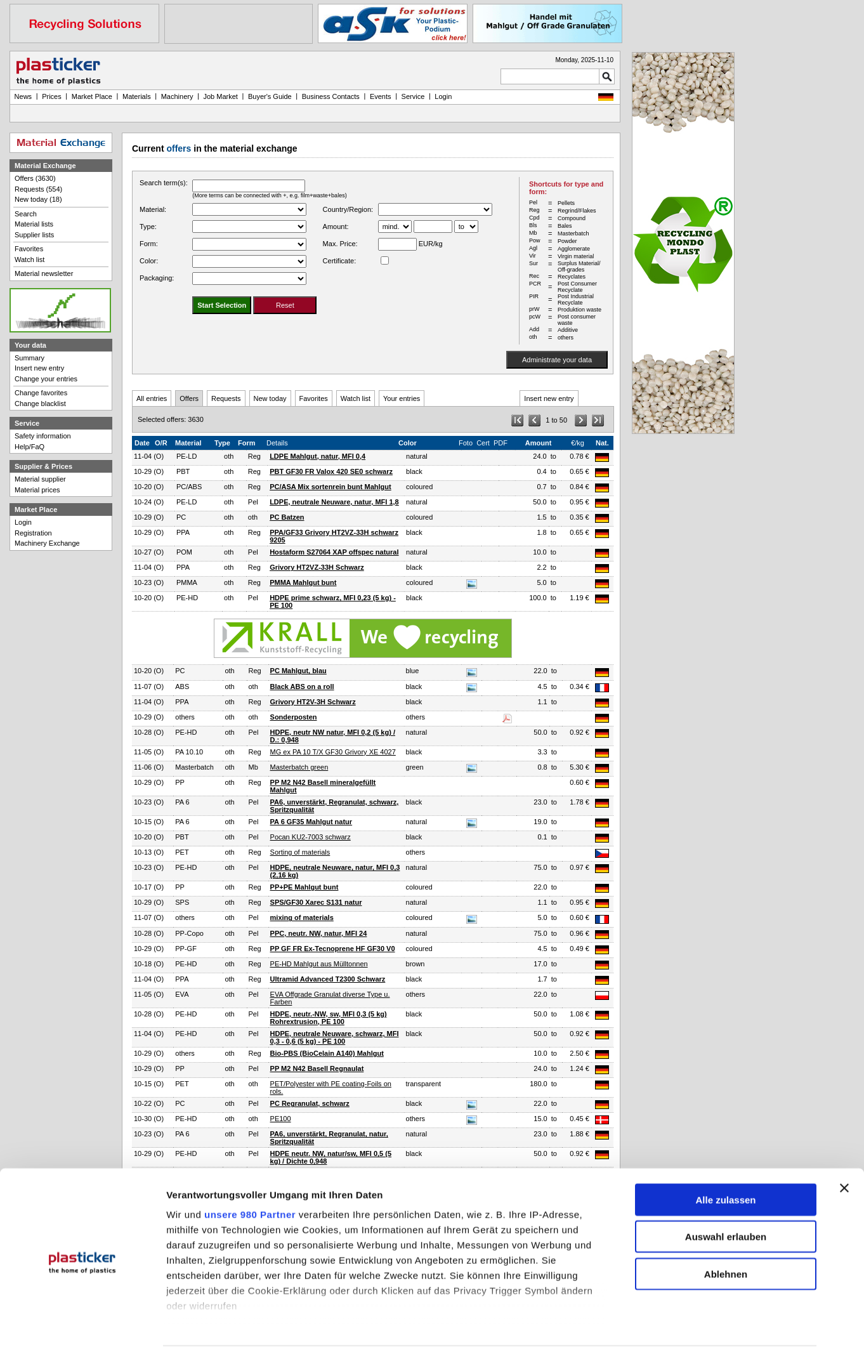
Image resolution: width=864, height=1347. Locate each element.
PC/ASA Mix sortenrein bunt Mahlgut (330, 486)
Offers (189, 398)
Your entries (401, 398)
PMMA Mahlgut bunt (303, 582)
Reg (254, 456)
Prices (52, 96)
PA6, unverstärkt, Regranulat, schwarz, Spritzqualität (334, 805)
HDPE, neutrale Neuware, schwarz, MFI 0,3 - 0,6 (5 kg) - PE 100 (334, 1037)
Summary (29, 358)
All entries (151, 398)
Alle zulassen (725, 1152)
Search (26, 214)
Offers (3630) (35, 178)
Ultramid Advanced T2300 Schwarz (328, 979)
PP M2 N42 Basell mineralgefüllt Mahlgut (323, 786)
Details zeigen (675, 1323)
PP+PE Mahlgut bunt (304, 887)
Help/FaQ (29, 446)
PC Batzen (287, 517)
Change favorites (41, 393)
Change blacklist (40, 403)
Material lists (34, 224)
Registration (33, 533)
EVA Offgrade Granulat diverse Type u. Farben (330, 998)
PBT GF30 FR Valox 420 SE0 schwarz (331, 471)
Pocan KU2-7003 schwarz (310, 837)
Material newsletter (44, 273)
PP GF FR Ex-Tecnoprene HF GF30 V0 (332, 948)
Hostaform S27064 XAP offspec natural (334, 552)
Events (380, 96)
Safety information (43, 436)
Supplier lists (34, 235)
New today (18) (38, 199)
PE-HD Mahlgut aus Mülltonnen (319, 964)
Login (23, 522)
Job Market (220, 96)
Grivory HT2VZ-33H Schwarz (317, 567)
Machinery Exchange (47, 543)
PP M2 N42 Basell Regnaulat (317, 1068)
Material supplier (40, 479)
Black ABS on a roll (302, 686)
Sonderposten (293, 717)
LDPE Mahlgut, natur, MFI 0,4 (317, 456)
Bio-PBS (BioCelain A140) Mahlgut (327, 1053)
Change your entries (46, 379)
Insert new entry (548, 398)
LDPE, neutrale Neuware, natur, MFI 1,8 (334, 502)
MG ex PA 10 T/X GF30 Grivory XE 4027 (333, 752)
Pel (253, 502)
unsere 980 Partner (250, 1166)
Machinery (177, 96)
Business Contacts (331, 96)
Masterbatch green (299, 767)
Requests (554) (38, 189)
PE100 (280, 1118)
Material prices (37, 490)
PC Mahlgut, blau (298, 670)
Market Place (92, 96)
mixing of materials (302, 917)
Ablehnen (725, 1226)
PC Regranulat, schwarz (310, 1103)
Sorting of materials (300, 852)
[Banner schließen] (844, 1140)
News (23, 96)
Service (413, 96)
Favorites (313, 398)
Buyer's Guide (270, 96)
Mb (253, 767)
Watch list (355, 398)
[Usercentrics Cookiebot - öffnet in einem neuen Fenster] (82, 1323)
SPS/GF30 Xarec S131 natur (316, 902)
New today (270, 398)
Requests (225, 398)
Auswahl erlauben (725, 1189)
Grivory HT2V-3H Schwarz (313, 702)
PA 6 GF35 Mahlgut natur (311, 821)
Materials (136, 96)
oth (228, 456)
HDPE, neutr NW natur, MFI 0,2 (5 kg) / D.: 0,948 (332, 736)
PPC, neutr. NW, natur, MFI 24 (318, 933)
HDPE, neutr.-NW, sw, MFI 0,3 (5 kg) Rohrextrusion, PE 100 (328, 1017)
